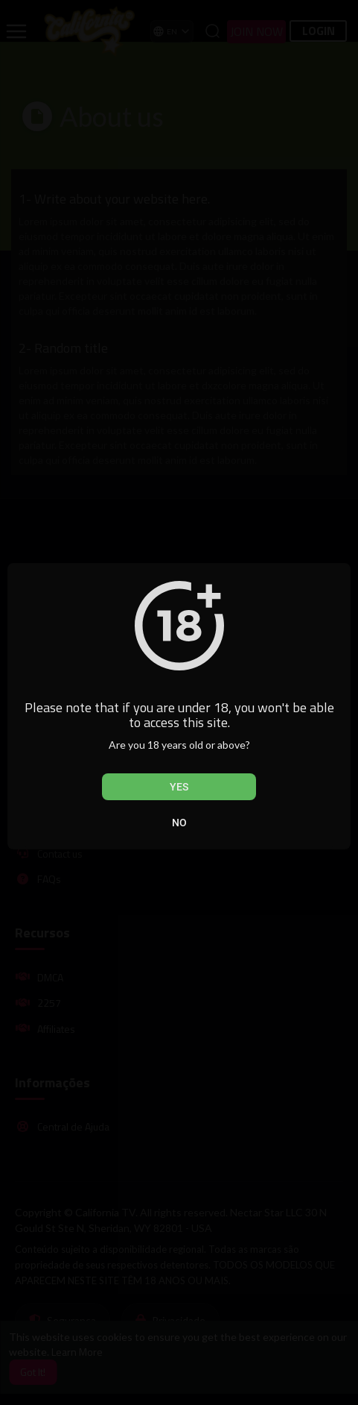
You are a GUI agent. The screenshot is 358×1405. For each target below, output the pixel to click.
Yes (179, 787)
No (179, 823)
